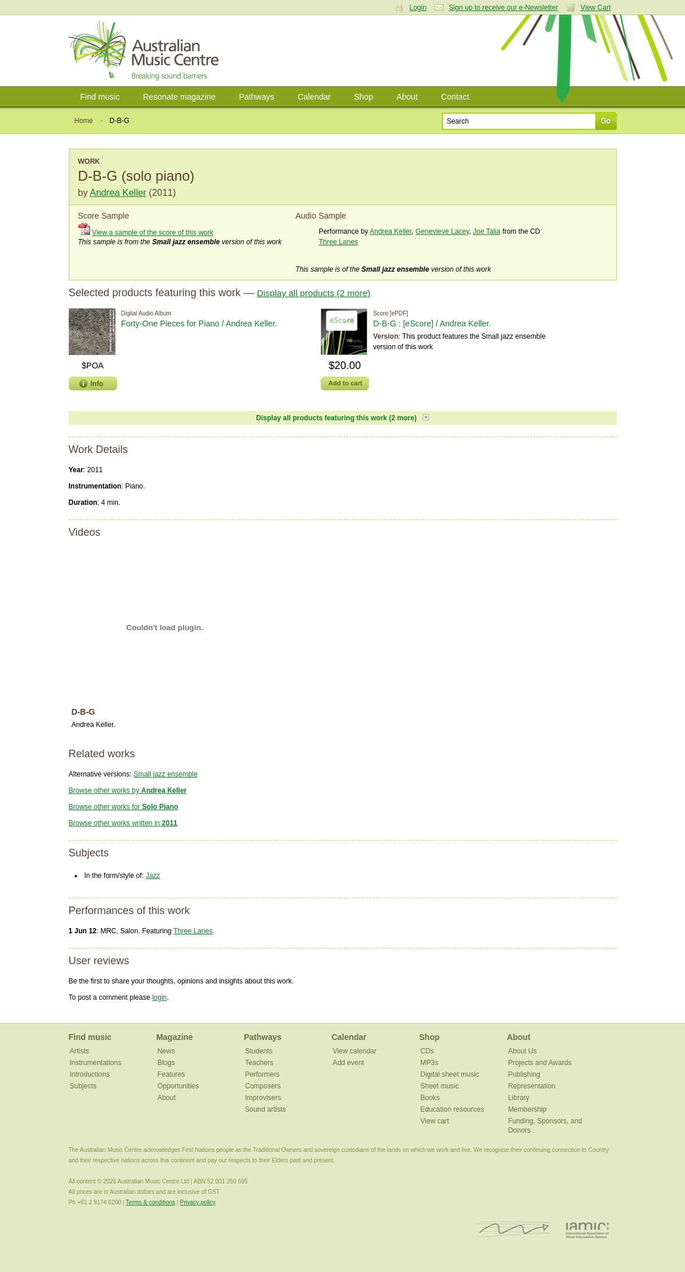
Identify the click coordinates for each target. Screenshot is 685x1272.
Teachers (259, 1063)
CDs (427, 1051)
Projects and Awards (539, 1063)
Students (258, 1051)
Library (518, 1098)
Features (171, 1074)
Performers (262, 1074)
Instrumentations (96, 1063)
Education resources (452, 1109)
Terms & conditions (150, 1202)
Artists (79, 1051)
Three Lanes (338, 242)
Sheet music (439, 1086)
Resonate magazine (179, 96)
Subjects (83, 1086)
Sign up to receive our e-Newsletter (503, 7)
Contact (455, 96)
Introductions (90, 1074)
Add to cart (345, 383)
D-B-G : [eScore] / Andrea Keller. (432, 323)
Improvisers (263, 1098)
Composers (262, 1086)
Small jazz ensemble (166, 774)
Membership (527, 1109)
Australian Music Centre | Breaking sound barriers (146, 50)
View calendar (355, 1051)
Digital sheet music (449, 1074)
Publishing (524, 1074)
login (159, 997)
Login (417, 7)
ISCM (514, 1230)
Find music (100, 96)
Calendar (314, 96)
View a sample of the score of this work (152, 233)
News (166, 1051)
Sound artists (265, 1109)
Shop (363, 96)
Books (430, 1098)
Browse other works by (128, 790)
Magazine (174, 1037)
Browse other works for (123, 807)
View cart (434, 1121)
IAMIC (587, 1230)
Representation (531, 1086)
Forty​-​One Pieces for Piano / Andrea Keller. (199, 323)
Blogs (166, 1063)
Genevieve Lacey (442, 231)
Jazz (153, 876)
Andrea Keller (118, 193)
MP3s (429, 1063)
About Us (522, 1051)
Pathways (257, 96)
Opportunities (178, 1086)
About (407, 96)
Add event (348, 1063)
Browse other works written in (123, 823)
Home (84, 121)
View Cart (596, 7)
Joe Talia (486, 231)
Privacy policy (197, 1202)
